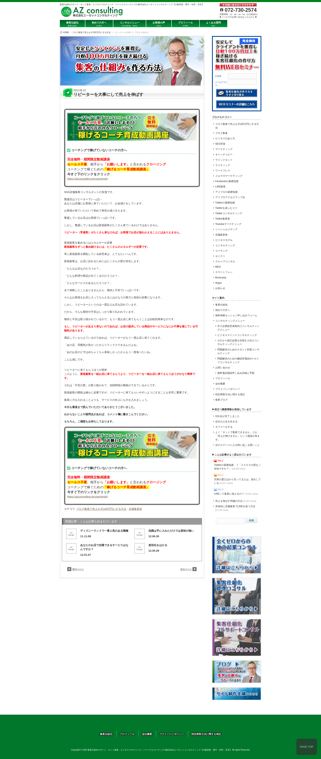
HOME (66, 32)
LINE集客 (220, 186)
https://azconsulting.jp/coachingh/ (87, 178)
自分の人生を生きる (226, 421)
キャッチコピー (224, 154)
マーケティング (224, 149)
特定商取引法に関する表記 (230, 394)
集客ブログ (221, 399)
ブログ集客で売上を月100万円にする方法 (91, 32)
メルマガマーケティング (228, 175)
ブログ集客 (221, 133)
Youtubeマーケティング (228, 224)
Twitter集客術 (222, 218)
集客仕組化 (221, 304)
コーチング (221, 250)
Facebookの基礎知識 (227, 181)
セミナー (220, 256)
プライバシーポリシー (227, 389)
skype (218, 282)
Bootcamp (220, 277)
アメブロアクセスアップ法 (230, 197)
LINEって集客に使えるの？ (236, 493)
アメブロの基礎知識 (226, 192)
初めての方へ (222, 310)
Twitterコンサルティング (228, 213)
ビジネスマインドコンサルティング (237, 335)
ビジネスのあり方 (225, 138)
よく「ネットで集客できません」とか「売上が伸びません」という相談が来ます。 (237, 436)
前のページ (78, 569)
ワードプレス (222, 170)
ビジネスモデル (224, 240)
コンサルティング (225, 245)
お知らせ (220, 288)
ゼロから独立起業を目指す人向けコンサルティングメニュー (238, 342)
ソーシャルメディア (226, 229)
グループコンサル (225, 261)
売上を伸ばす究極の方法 (235, 501)
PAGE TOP (306, 746)
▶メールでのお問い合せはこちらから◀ (238, 17)
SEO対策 (220, 143)
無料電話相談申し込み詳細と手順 (235, 373)
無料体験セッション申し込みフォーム (236, 315)
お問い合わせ (222, 367)
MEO (218, 266)
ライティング (222, 165)
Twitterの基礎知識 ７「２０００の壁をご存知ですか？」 (237, 467)
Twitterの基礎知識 (225, 202)
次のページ (186, 569)
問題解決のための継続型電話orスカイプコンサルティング (238, 360)
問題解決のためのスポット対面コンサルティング (238, 351)
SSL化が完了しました (227, 416)
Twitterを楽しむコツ (226, 208)
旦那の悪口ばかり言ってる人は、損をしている (237, 481)
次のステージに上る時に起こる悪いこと (237, 445)
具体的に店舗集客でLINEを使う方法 (235, 508)
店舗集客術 (135, 508)
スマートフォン (224, 272)
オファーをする (224, 426)
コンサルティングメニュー (230, 320)
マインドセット (224, 159)
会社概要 (220, 383)
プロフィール (222, 378)
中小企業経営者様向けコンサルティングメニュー (238, 328)
